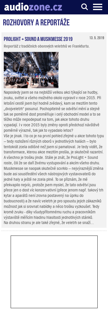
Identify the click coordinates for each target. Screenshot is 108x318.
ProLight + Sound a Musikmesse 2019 (38, 38)
